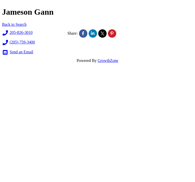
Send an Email (17, 52)
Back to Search (14, 24)
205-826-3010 (17, 32)
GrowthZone (107, 60)
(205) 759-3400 (18, 42)
